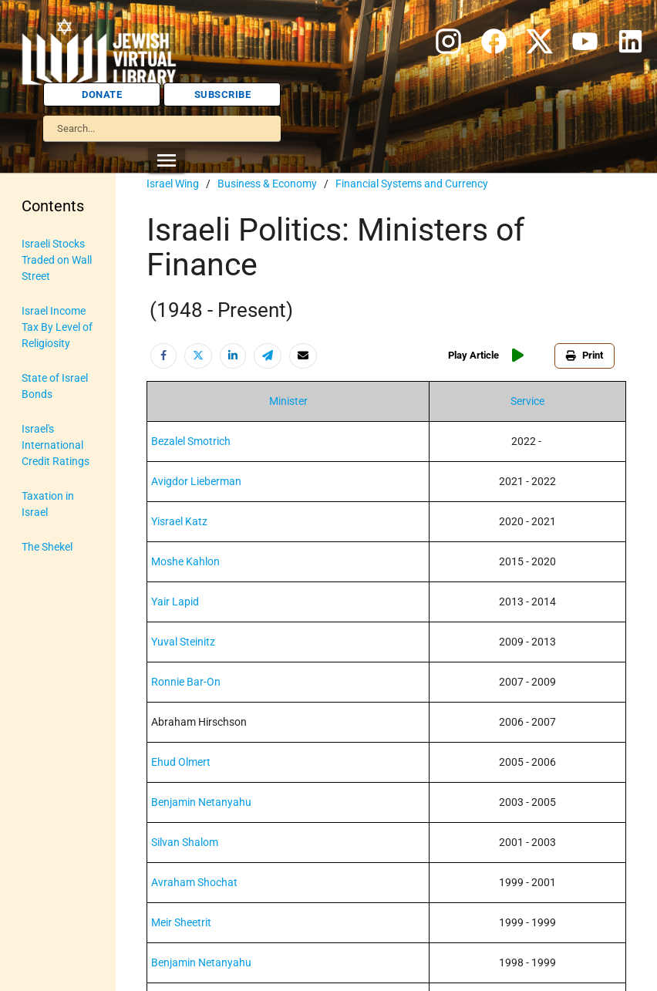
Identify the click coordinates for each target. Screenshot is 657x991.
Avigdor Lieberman (196, 481)
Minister (288, 401)
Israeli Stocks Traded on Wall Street (57, 260)
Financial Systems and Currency (411, 183)
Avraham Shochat (194, 882)
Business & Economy (267, 183)
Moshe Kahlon (185, 561)
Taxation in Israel (48, 504)
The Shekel (47, 547)
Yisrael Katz (179, 521)
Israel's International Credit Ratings (55, 445)
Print (584, 355)
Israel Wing (173, 183)
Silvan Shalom (184, 842)
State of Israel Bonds (55, 386)
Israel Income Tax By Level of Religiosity (57, 327)
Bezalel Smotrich (191, 441)
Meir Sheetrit (181, 922)
